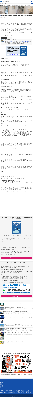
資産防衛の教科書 (2, 5)
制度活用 (12, 5)
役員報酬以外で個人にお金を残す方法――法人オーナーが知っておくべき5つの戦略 (15, 328)
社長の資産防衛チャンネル (12, 41)
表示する (6, 58)
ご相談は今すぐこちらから (17, 296)
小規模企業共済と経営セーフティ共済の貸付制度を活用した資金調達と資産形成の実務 (15, 311)
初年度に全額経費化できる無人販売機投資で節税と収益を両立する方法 (13, 307)
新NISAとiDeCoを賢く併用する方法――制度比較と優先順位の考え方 (13, 324)
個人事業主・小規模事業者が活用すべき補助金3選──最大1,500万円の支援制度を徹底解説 (16, 332)
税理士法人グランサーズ (25, 41)
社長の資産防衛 (8, 5)
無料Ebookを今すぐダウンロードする (16, 257)
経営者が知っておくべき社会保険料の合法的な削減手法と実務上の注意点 (13, 341)
